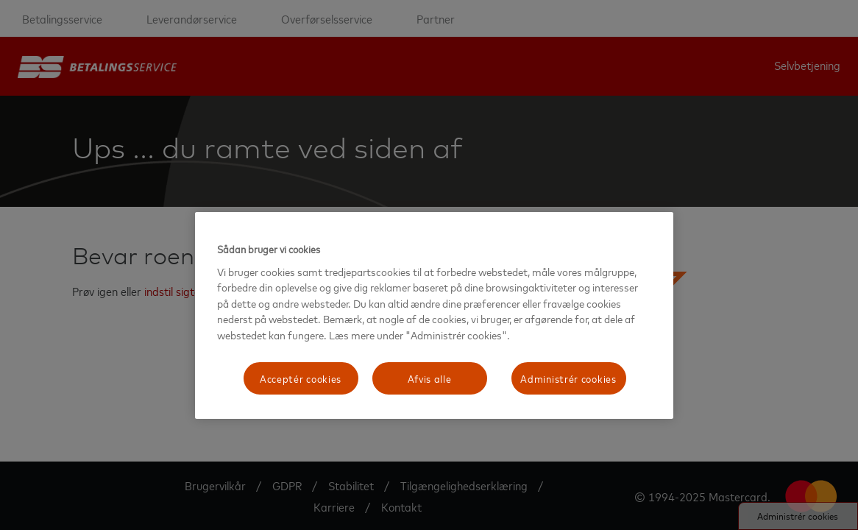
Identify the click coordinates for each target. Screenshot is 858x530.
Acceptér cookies (300, 378)
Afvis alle (430, 378)
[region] (434, 315)
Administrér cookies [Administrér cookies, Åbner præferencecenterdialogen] (568, 378)
